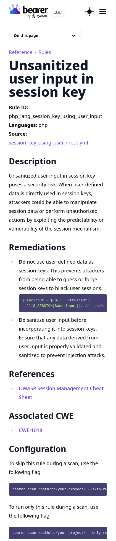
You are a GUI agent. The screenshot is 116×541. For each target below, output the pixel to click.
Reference (21, 52)
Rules (44, 52)
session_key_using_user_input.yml (48, 142)
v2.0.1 (58, 12)
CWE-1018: (31, 430)
